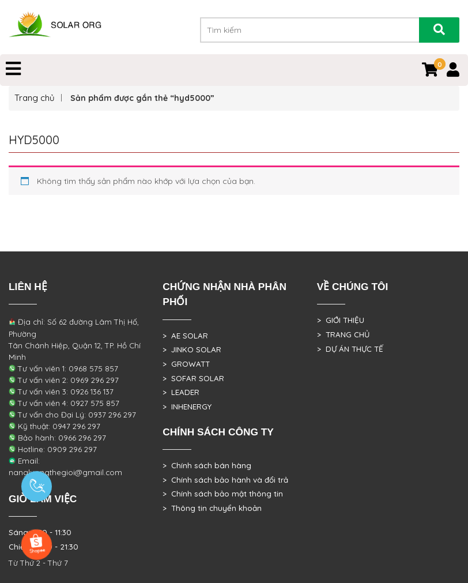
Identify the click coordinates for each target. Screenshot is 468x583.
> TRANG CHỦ (343, 334)
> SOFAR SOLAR (193, 378)
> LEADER (181, 392)
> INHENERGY (187, 406)
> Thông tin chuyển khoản (212, 508)
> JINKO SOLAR (192, 349)
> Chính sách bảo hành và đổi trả (225, 479)
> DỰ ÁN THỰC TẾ (350, 348)
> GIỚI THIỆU (340, 320)
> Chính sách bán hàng (207, 465)
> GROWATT (186, 363)
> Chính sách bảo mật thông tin (223, 493)
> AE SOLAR (185, 335)
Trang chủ (34, 97)
